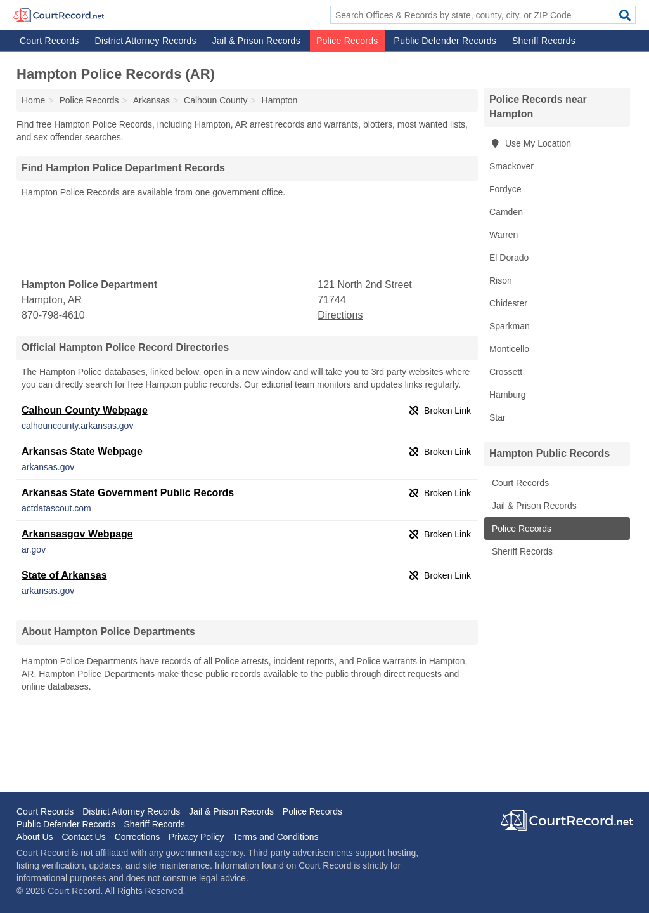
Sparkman (509, 326)
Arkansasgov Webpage (77, 534)
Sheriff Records (543, 41)
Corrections (137, 837)
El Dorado (509, 258)
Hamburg (507, 395)
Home (33, 100)
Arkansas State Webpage (82, 451)
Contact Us (83, 837)
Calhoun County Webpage (85, 410)
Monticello (509, 349)
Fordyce (505, 189)
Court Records (49, 41)
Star (497, 417)
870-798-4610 (53, 315)
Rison (500, 280)
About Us (34, 837)
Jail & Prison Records (256, 41)
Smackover (511, 166)
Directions (340, 315)
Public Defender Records (445, 41)
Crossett (505, 372)
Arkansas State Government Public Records (128, 492)
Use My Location (530, 143)
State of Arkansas (64, 575)
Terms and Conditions (275, 837)
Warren (503, 235)
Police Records (347, 41)
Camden (506, 212)
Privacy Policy (196, 837)
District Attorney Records (145, 41)
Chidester (508, 303)
